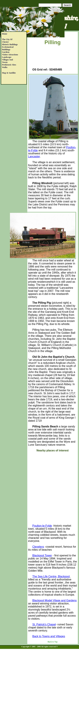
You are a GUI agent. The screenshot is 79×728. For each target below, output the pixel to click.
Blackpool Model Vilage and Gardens (54, 600)
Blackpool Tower (42, 555)
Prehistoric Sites (9, 65)
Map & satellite (9, 73)
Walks (4, 67)
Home (4, 34)
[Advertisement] (52, 57)
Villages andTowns (7, 60)
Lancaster (34, 156)
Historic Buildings (10, 44)
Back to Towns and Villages (48, 636)
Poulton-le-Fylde (42, 525)
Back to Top (52, 642)
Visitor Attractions (10, 54)
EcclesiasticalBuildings (7, 48)
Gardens (5, 52)
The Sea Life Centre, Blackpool (51, 576)
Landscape (6, 57)
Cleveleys (38, 546)
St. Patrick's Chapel (44, 624)
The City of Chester (7, 40)
